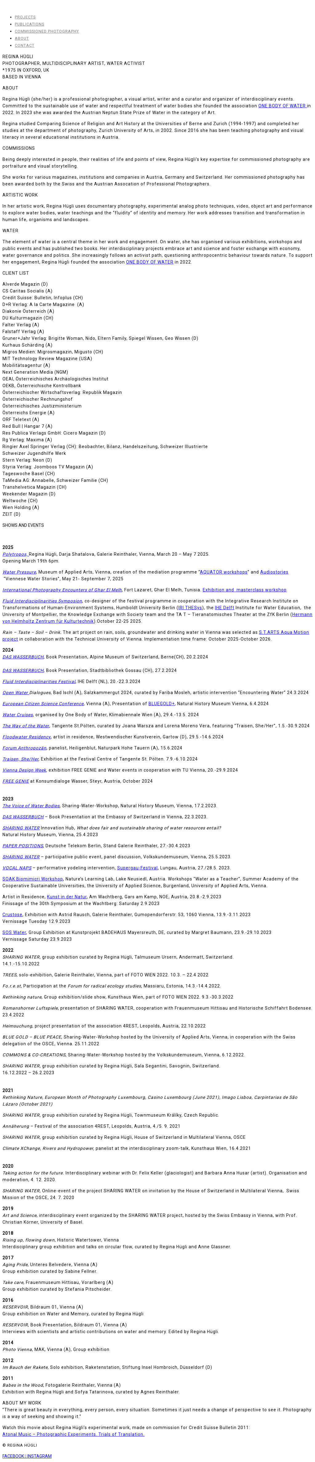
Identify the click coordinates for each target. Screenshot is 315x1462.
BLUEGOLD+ (162, 703)
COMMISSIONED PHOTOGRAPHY (47, 31)
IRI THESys (190, 607)
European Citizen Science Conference (43, 703)
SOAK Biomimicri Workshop (32, 878)
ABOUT (22, 38)
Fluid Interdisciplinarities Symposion (42, 600)
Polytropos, (15, 554)
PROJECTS (25, 17)
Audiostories (274, 572)
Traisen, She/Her (20, 759)
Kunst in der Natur (67, 896)
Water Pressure (19, 572)
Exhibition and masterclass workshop (245, 589)
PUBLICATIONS (29, 24)
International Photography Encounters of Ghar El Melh (62, 589)
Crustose (12, 914)
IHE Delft (224, 607)
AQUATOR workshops (224, 572)
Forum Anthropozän (24, 747)
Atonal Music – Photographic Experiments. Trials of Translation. (73, 1434)
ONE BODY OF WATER (282, 105)
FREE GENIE (15, 781)
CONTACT (24, 45)
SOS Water (14, 932)
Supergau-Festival (137, 867)
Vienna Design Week (24, 770)
